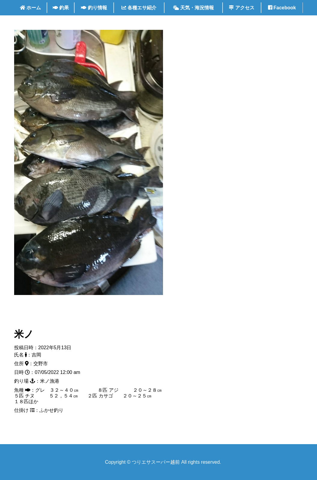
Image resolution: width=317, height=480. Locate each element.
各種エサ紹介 (139, 7)
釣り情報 (94, 7)
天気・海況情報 (193, 7)
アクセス (241, 7)
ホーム (30, 7)
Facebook (282, 7)
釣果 (61, 7)
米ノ (24, 334)
